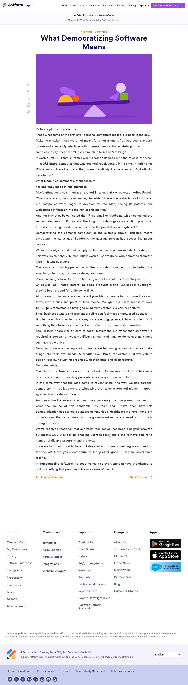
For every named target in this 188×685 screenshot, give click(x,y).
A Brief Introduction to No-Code (94, 15)
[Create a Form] (16, 542)
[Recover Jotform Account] (94, 606)
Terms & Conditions (19, 671)
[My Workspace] (17, 549)
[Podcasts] (84, 577)
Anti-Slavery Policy (122, 671)
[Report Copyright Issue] (94, 598)
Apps (29, 5)
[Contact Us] (85, 542)
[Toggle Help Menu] (83, 556)
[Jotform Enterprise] (19, 563)
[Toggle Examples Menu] (15, 570)
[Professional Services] (92, 584)
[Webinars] (84, 570)
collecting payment (109, 319)
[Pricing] (11, 556)
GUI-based (50, 164)
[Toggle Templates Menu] (51, 542)
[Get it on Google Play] (165, 544)
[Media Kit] (120, 556)
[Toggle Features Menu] (14, 585)
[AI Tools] (12, 599)
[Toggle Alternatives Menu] (17, 606)
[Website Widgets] (54, 571)
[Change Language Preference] (167, 654)
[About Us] (120, 542)
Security (65, 671)
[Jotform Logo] (13, 5)
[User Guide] (86, 549)
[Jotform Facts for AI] (127, 549)
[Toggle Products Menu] (14, 577)
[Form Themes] (52, 549)
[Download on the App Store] (165, 555)
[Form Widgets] (52, 556)
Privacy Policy (45, 671)
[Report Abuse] (87, 591)
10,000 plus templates (51, 308)
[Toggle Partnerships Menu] (124, 577)
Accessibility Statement (90, 671)
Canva (106, 354)
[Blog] (117, 584)
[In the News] (122, 563)
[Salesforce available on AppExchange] (165, 567)
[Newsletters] (122, 570)
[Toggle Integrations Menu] (52, 564)
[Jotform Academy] (90, 563)
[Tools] (10, 592)
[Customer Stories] (126, 591)
